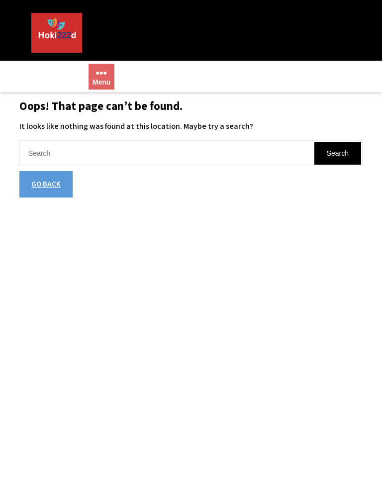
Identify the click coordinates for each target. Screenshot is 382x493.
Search (338, 153)
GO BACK (46, 184)
